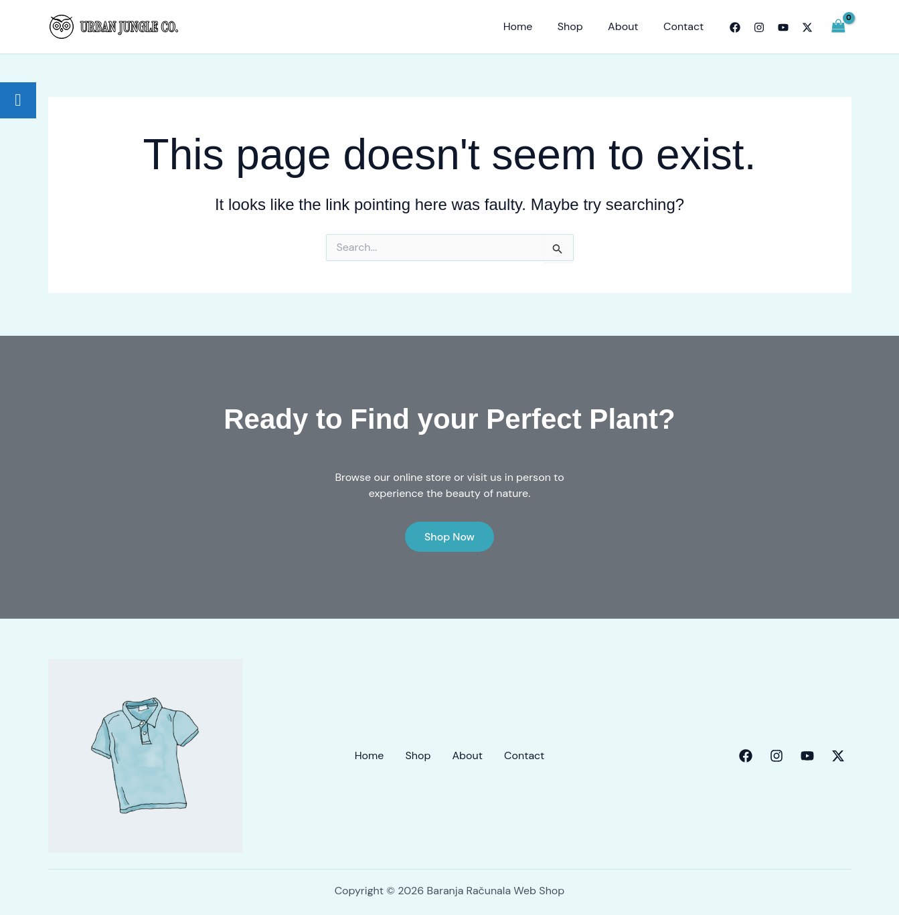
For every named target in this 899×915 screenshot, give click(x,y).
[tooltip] (18, 100)
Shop (579, 26)
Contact (685, 26)
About (628, 26)
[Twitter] (807, 27)
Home (530, 26)
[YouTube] (783, 27)
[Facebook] (735, 27)
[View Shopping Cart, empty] (838, 26)
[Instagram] (759, 27)
